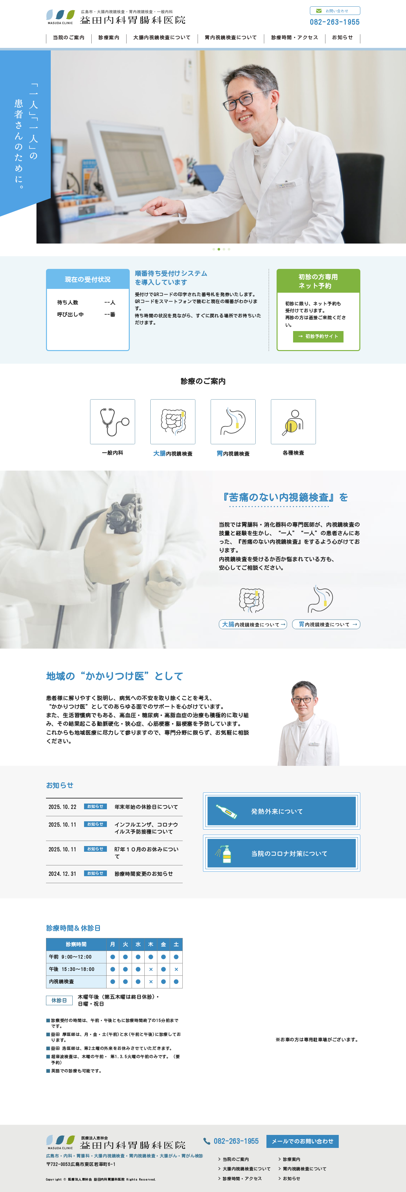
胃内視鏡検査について (231, 37)
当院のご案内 (68, 37)
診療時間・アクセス (294, 37)
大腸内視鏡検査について (162, 37)
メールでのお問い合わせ (303, 1141)
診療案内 (108, 37)
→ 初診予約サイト (318, 336)
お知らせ (342, 37)
